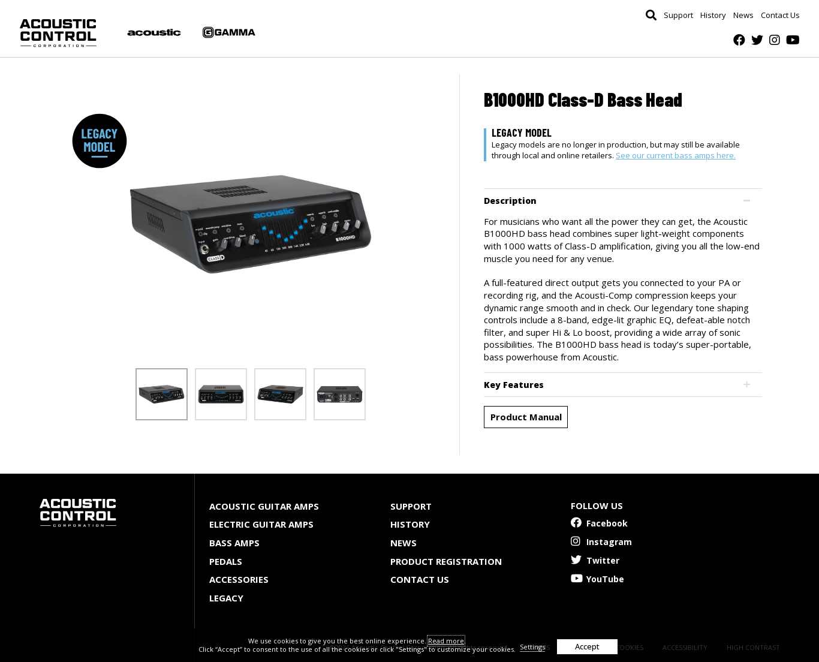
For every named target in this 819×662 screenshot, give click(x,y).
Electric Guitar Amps (261, 524)
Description (510, 200)
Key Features (514, 384)
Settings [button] (532, 646)
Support (678, 15)
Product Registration (446, 561)
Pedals (225, 561)
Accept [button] (587, 646)
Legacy (226, 598)
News (743, 15)
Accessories (239, 579)
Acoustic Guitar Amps (264, 506)
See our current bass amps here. (676, 155)
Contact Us (780, 15)
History (713, 15)
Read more (446, 640)
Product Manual (526, 417)
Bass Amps (234, 543)
